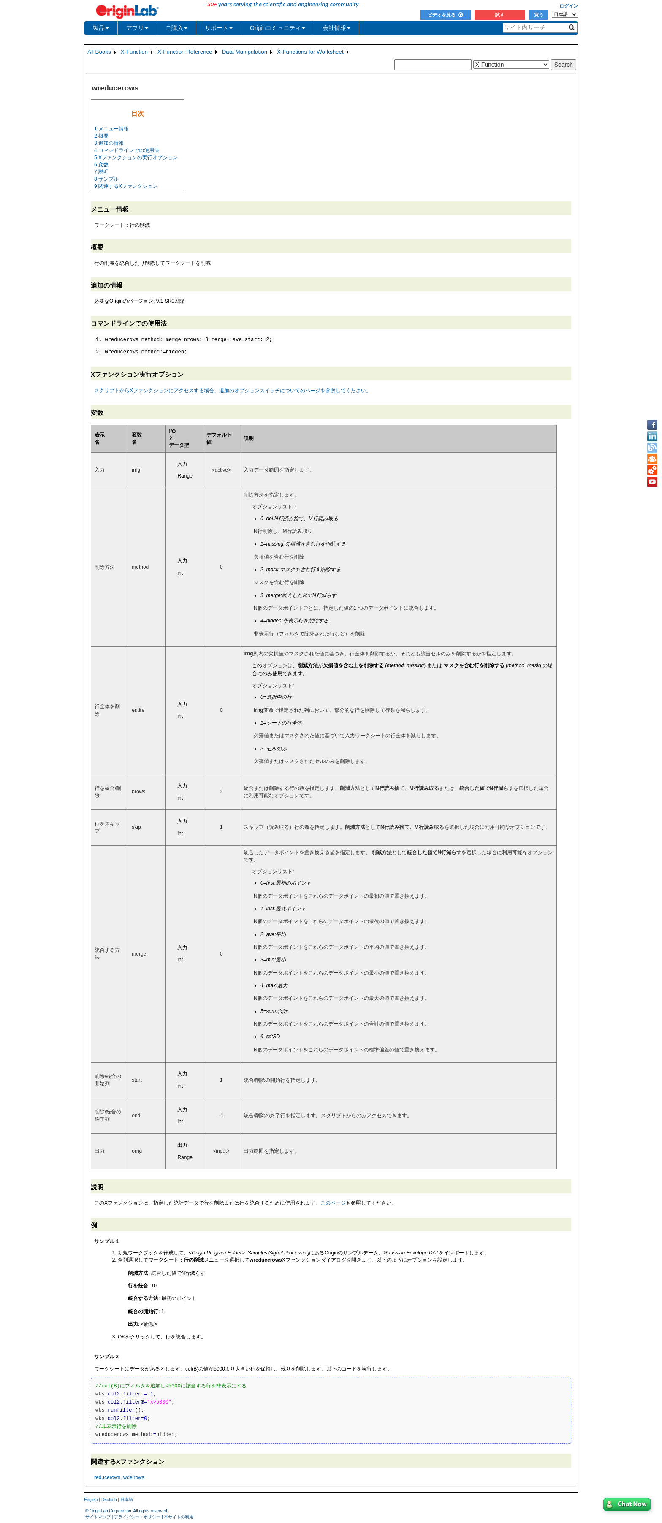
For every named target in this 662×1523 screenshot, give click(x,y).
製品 (101, 27)
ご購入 (176, 27)
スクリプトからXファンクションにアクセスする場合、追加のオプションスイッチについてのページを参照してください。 (232, 391)
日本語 (126, 1499)
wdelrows (133, 1477)
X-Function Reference (184, 52)
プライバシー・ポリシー (137, 1517)
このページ (333, 1203)
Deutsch (109, 1499)
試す (500, 14)
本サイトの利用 (178, 1517)
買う (538, 14)
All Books (99, 52)
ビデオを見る (445, 14)
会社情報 (336, 27)
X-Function (134, 52)
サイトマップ (98, 1517)
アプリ (137, 27)
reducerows (107, 1477)
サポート (219, 27)
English (91, 1499)
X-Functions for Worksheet (310, 52)
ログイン (568, 5)
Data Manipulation (244, 52)
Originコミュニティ (277, 27)
